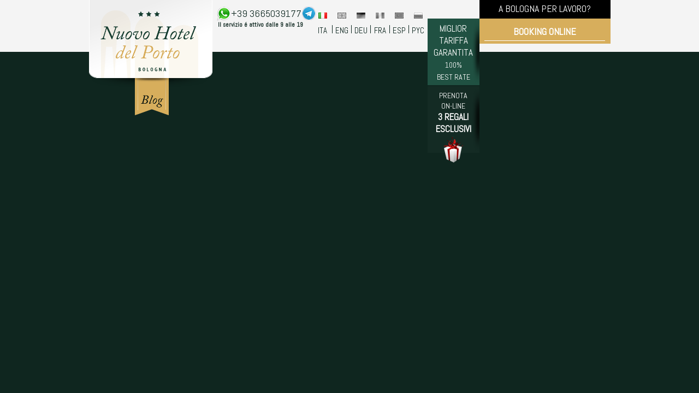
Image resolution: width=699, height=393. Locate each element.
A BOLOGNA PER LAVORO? (545, 8)
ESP (399, 30)
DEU (361, 30)
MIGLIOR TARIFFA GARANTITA (453, 52)
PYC (418, 30)
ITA (322, 30)
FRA (380, 30)
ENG (341, 30)
